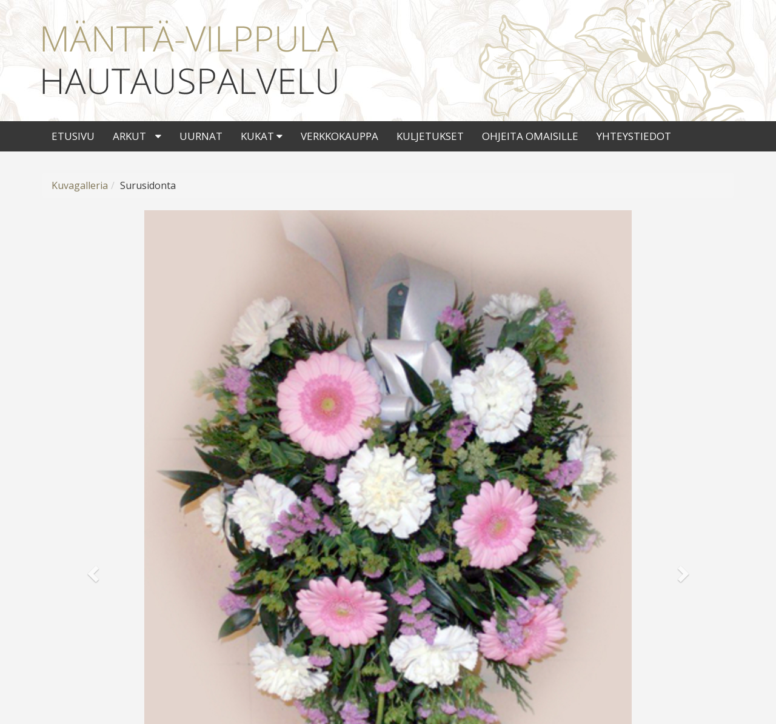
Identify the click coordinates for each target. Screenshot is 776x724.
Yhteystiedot (634, 136)
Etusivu (73, 136)
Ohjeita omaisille (530, 136)
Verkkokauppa (339, 136)
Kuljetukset (430, 136)
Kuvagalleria (80, 185)
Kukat (262, 136)
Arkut (129, 136)
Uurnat (200, 136)
